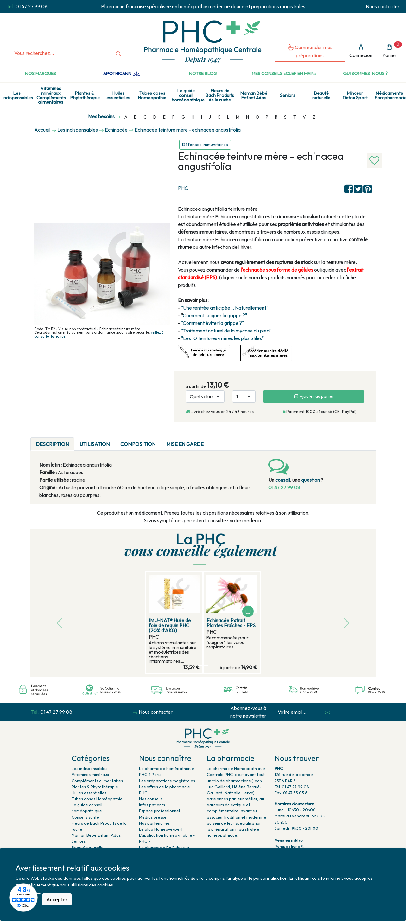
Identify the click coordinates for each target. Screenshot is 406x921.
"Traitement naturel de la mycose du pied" (226, 330)
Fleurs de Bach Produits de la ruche (220, 95)
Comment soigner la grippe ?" (215, 315)
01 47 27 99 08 (32, 6)
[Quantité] (244, 396)
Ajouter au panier (314, 396)
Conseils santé (85, 817)
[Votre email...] (297, 712)
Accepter (56, 899)
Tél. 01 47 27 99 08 (292, 786)
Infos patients (152, 804)
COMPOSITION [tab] (137, 444)
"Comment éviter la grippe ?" (212, 323)
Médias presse (153, 817)
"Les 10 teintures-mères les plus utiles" (222, 338)
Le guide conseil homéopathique (187, 95)
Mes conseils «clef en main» (284, 73)
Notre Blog (203, 73)
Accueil (42, 129)
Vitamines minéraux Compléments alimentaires (51, 95)
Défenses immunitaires (205, 144)
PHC (183, 188)
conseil (282, 480)
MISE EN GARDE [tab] (185, 444)
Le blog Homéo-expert (161, 829)
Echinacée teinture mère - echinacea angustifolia (188, 129)
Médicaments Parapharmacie (390, 95)
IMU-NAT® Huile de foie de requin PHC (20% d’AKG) (170, 625)
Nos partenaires (154, 823)
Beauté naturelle (321, 95)
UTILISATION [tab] (94, 444)
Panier (392, 50)
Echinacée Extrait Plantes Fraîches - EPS (231, 622)
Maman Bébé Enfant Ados (253, 95)
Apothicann (121, 73)
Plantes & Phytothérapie (85, 95)
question (310, 480)
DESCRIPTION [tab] (52, 444)
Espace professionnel (159, 810)
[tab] (214, 440)
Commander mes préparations (310, 51)
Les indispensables (18, 95)
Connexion (360, 50)
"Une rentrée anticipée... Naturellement (223, 308)
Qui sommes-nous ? (365, 73)
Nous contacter (383, 6)
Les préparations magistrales (167, 780)
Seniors (287, 95)
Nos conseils (150, 798)
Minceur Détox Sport (355, 95)
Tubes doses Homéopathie (152, 95)
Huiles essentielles (118, 95)
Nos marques (40, 73)
